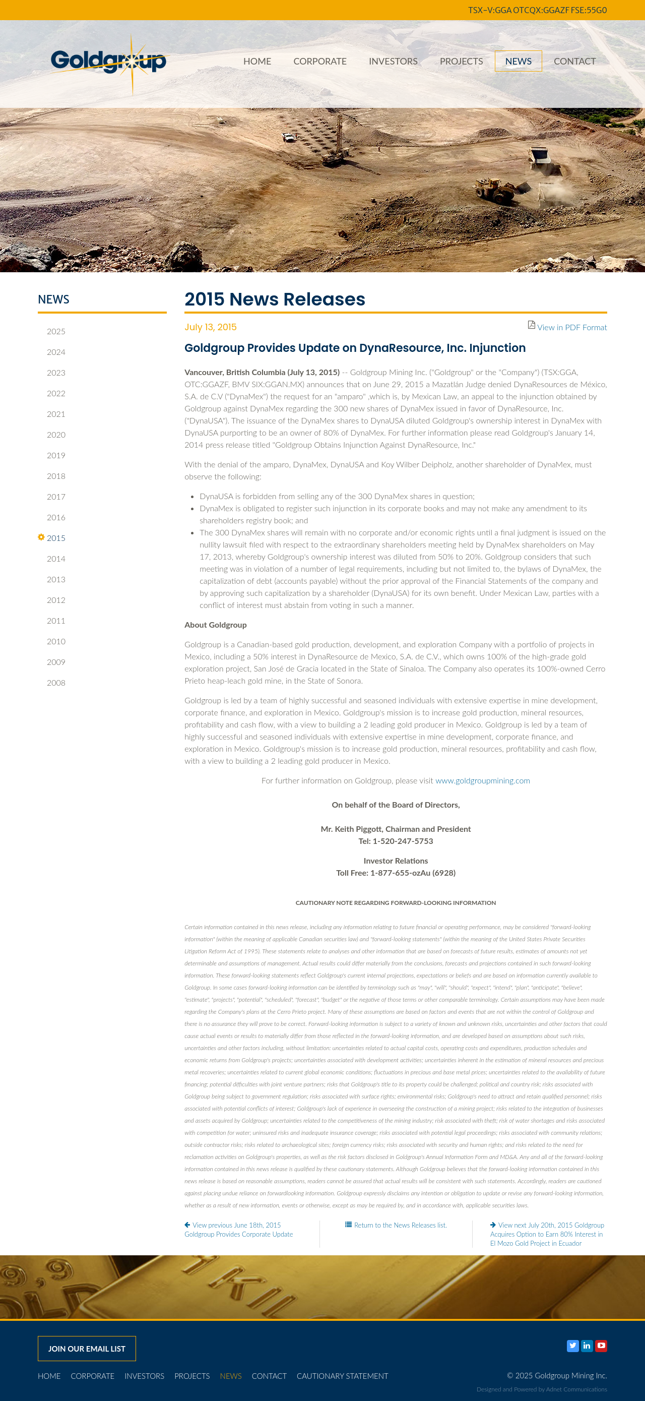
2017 (52, 497)
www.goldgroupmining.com (482, 780)
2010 (52, 641)
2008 (52, 683)
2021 (52, 414)
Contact (575, 61)
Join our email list (86, 1348)
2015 (52, 538)
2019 (52, 455)
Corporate (320, 61)
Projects (461, 61)
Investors (393, 61)
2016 (52, 517)
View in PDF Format (572, 327)
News (518, 61)
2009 (52, 662)
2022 (52, 393)
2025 (52, 331)
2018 (52, 476)
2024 (52, 352)
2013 (52, 579)
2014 (52, 559)
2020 (52, 435)
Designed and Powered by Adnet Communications (542, 1389)
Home (257, 61)
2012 (52, 600)
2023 (52, 373)
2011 (52, 621)
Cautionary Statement (343, 1375)
